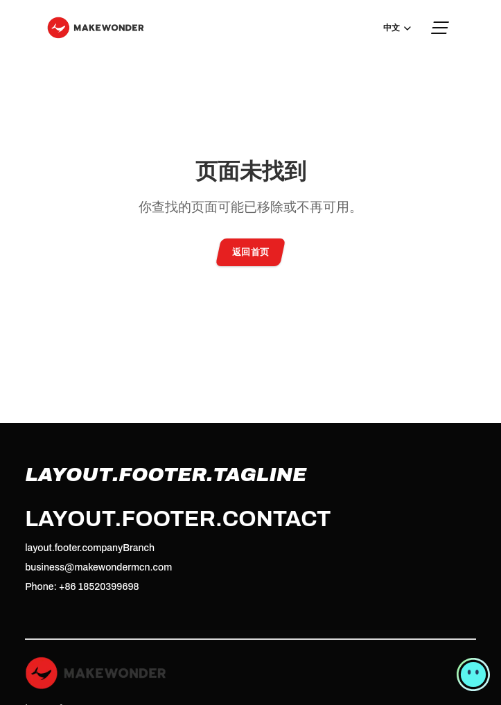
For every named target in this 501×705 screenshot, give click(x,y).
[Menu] (440, 28)
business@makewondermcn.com (98, 567)
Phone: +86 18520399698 (82, 587)
